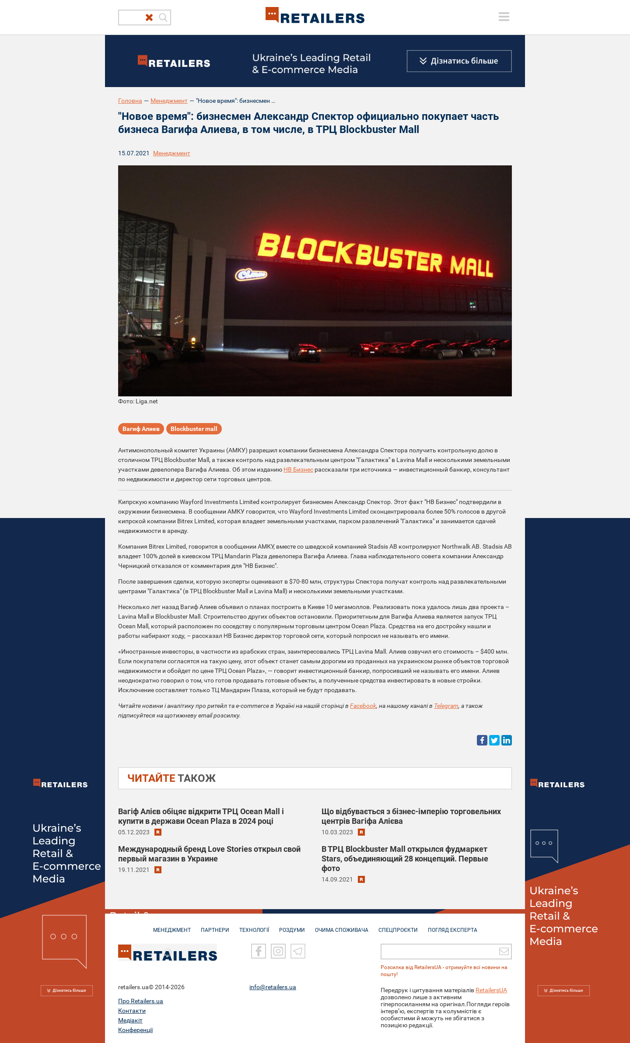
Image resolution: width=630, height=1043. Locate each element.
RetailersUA (491, 989)
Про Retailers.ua (140, 1000)
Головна (130, 100)
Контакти (132, 1010)
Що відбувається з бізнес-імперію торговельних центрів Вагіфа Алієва (411, 816)
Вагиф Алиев (141, 428)
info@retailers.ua (272, 986)
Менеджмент (169, 100)
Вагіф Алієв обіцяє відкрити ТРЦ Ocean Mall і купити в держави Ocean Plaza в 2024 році (201, 816)
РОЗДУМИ (292, 926)
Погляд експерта (452, 926)
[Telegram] (297, 951)
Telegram (446, 705)
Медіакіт (130, 1019)
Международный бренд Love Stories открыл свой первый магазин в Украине (209, 853)
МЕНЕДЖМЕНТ (172, 926)
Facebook (363, 705)
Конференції (135, 1029)
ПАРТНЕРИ (215, 926)
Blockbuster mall (194, 428)
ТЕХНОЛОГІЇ (254, 926)
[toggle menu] (504, 16)
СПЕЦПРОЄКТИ (398, 926)
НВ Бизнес (298, 469)
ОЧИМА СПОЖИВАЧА (341, 926)
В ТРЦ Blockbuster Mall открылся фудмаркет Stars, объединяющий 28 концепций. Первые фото (405, 858)
